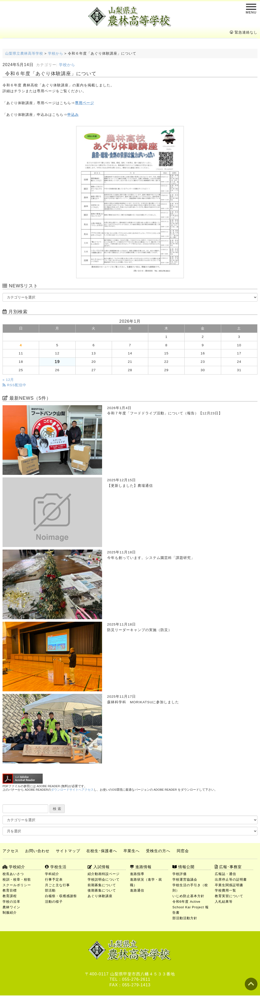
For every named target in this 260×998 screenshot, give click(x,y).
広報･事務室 (228, 867)
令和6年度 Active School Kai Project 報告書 (190, 907)
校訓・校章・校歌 (17, 879)
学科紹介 (52, 874)
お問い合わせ (37, 851)
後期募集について (102, 890)
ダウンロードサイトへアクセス (72, 789)
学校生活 (56, 867)
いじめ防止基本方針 (188, 896)
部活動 (50, 890)
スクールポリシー (17, 885)
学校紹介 (14, 867)
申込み (73, 115)
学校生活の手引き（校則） (190, 888)
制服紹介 (10, 912)
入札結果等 (224, 901)
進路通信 (137, 890)
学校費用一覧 (225, 890)
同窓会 (183, 851)
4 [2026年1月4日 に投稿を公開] (21, 345)
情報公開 (183, 867)
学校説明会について (104, 879)
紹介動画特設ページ (104, 874)
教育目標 (10, 890)
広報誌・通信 (225, 874)
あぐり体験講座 (100, 896)
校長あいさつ (13, 874)
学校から (67, 65)
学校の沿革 (11, 901)
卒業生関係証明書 (229, 885)
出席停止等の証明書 (231, 879)
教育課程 (10, 896)
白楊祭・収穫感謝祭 (61, 896)
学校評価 (179, 874)
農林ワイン (11, 907)
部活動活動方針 (184, 918)
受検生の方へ (158, 851)
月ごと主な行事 (57, 885)
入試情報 (99, 867)
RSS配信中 (14, 385)
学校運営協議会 (184, 879)
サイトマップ (68, 851)
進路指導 (137, 874)
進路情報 (141, 867)
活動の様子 (54, 901)
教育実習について (229, 896)
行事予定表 (54, 879)
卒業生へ (131, 851)
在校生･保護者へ (101, 851)
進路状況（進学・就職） (146, 882)
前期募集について (102, 885)
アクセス (11, 851)
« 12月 (8, 380)
